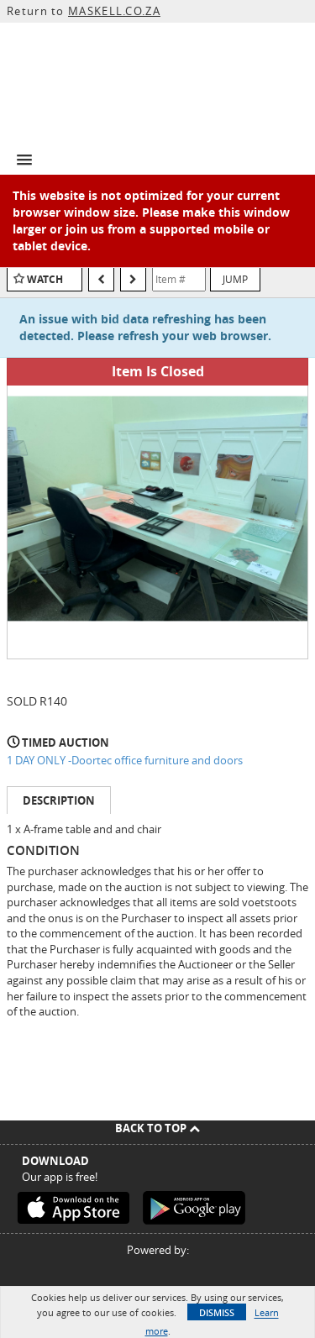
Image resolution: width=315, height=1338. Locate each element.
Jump (235, 279)
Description (59, 800)
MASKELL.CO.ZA (114, 10)
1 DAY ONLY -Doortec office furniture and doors (125, 760)
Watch (45, 279)
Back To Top (157, 1128)
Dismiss (216, 1312)
